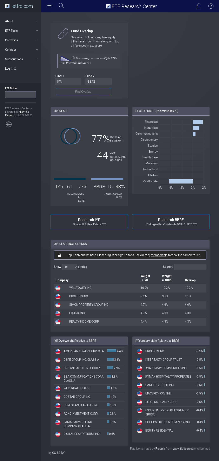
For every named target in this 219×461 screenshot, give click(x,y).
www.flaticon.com (184, 448)
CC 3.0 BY (58, 452)
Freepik (160, 448)
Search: (184, 267)
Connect (22, 49)
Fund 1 (59, 76)
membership (159, 255)
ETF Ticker (11, 88)
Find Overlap (83, 91)
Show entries (70, 267)
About (22, 21)
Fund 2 (89, 76)
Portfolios (22, 40)
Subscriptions (22, 59)
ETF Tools (22, 30)
